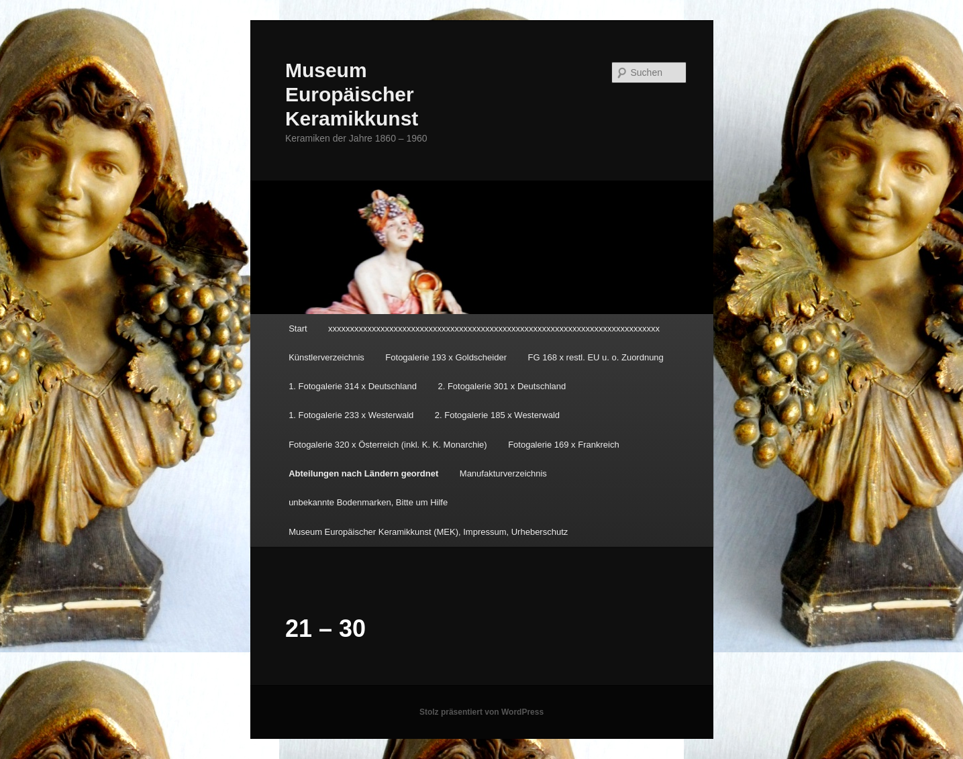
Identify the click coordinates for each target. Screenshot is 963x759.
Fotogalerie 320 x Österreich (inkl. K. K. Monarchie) (388, 445)
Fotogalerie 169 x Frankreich (563, 445)
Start (298, 328)
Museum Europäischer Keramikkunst (351, 94)
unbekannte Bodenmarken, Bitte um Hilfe (368, 502)
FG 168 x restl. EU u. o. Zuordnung (596, 357)
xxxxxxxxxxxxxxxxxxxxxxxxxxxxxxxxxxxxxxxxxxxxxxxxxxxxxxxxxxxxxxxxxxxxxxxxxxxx (494, 328)
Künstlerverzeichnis (326, 357)
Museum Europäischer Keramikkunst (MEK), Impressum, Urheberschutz (428, 532)
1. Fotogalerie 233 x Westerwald (351, 415)
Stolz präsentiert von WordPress (481, 712)
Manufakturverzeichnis (503, 473)
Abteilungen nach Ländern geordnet (363, 473)
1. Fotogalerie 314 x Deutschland (353, 386)
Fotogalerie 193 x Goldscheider (446, 357)
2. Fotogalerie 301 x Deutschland (502, 386)
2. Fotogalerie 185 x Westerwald (497, 415)
